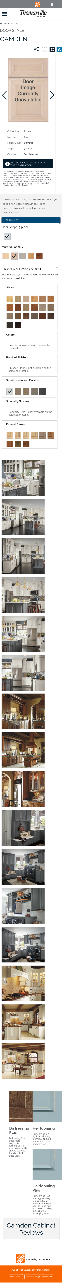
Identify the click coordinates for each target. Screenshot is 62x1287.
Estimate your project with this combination (27, 164)
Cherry (18, 246)
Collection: (13, 131)
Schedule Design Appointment (39, 1277)
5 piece (24, 227)
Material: (12, 137)
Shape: (11, 148)
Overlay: (11, 154)
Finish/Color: (14, 142)
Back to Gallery (10, 24)
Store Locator (15, 1277)
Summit (36, 269)
